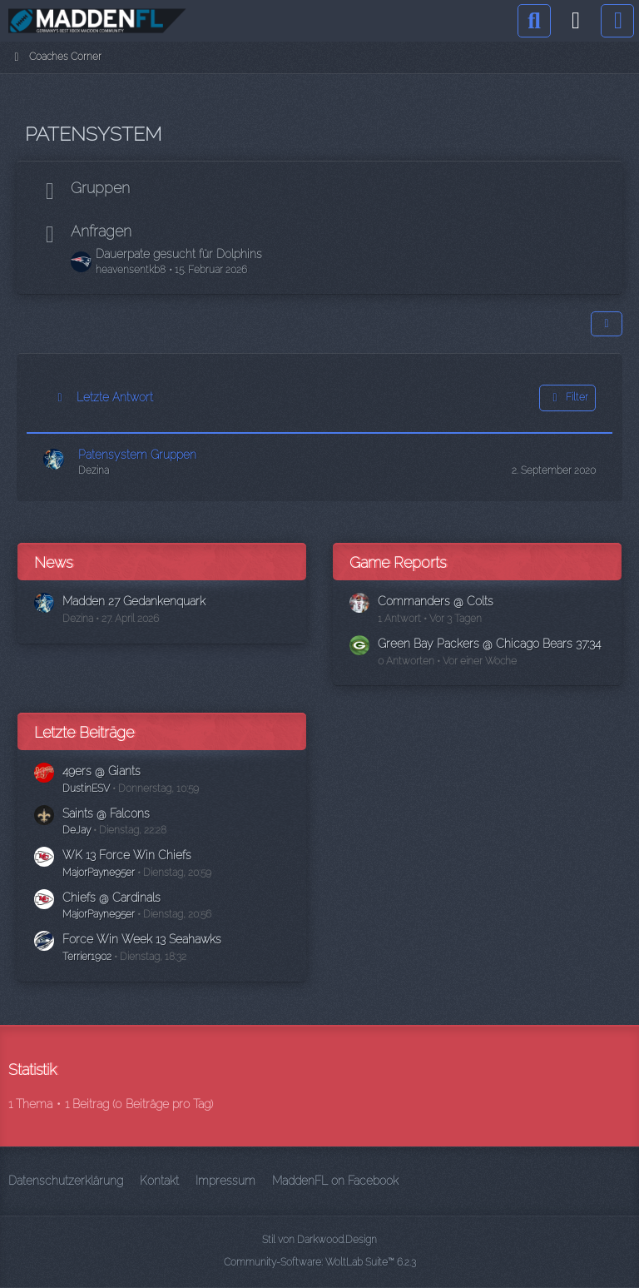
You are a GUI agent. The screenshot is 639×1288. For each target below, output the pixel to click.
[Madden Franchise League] (97, 20)
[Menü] (617, 20)
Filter (567, 398)
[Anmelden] (575, 21)
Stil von (319, 1240)
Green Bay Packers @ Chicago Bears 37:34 (489, 643)
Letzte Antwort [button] (115, 397)
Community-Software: (320, 1262)
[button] (606, 323)
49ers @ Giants (101, 771)
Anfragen (101, 231)
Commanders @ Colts (435, 601)
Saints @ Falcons (106, 813)
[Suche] (534, 20)
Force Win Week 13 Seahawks (141, 939)
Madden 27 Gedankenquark (134, 601)
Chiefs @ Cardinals (111, 897)
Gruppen (100, 187)
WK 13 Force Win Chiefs (126, 855)
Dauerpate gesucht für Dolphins (179, 254)
